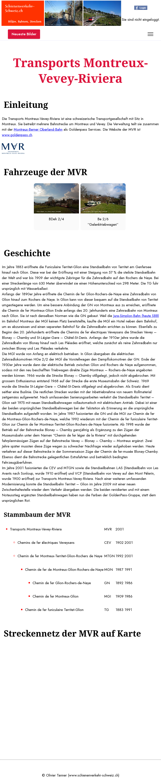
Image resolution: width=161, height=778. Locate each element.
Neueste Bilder (24, 34)
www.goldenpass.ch (17, 134)
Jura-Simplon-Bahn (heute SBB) (136, 315)
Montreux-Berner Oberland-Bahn (38, 129)
